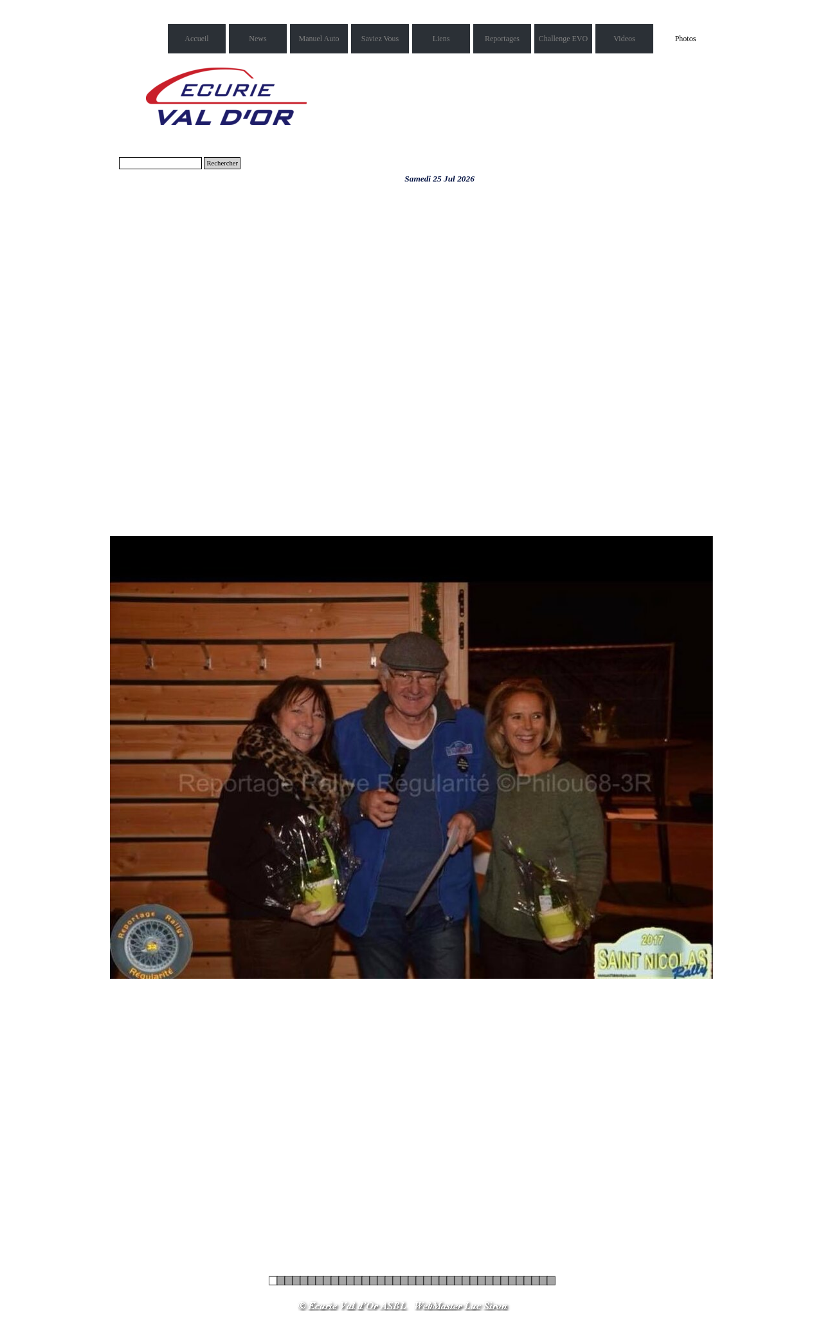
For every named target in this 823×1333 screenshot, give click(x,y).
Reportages (502, 38)
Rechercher (222, 163)
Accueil (196, 38)
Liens (441, 38)
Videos (624, 38)
